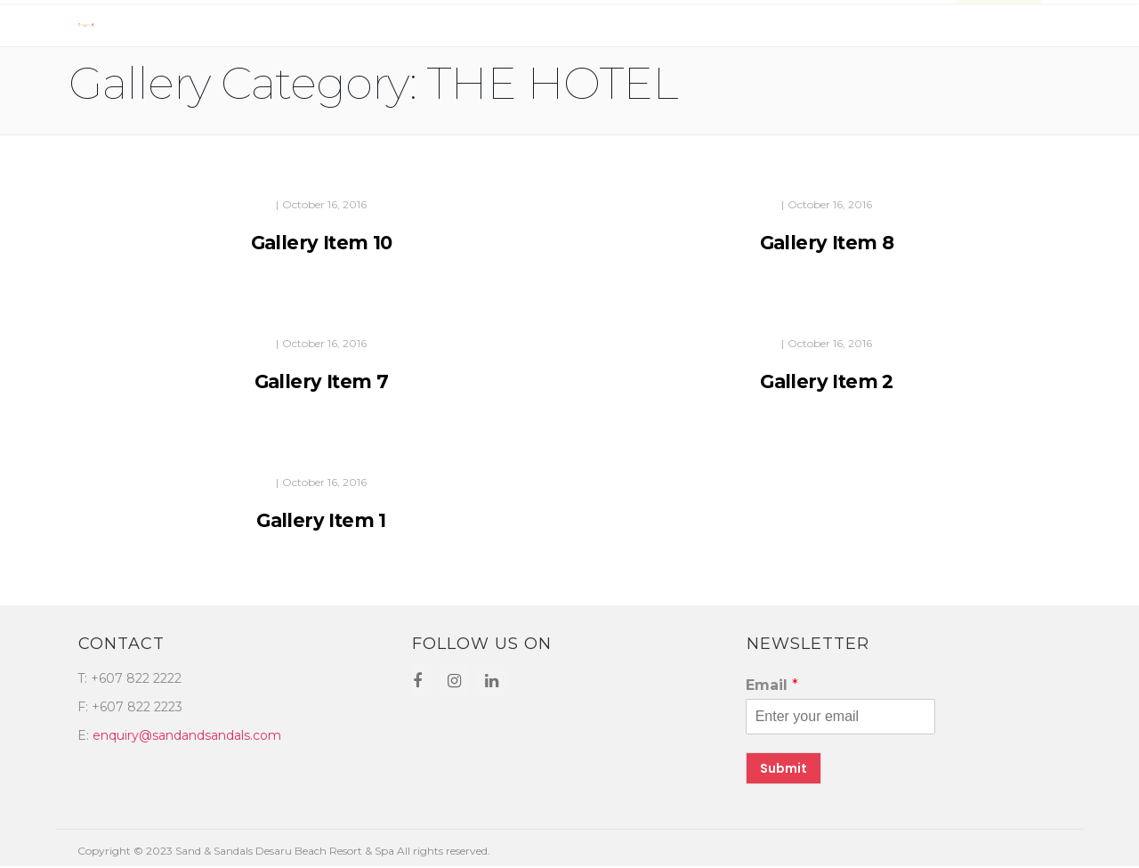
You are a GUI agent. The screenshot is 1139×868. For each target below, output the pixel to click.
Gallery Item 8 (827, 242)
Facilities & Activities (395, 28)
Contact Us (763, 28)
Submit (783, 768)
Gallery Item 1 (321, 520)
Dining (285, 28)
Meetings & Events (546, 28)
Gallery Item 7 (321, 381)
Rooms (225, 28)
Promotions (666, 28)
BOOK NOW (998, 28)
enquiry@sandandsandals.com (187, 735)
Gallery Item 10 (321, 242)
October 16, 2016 (324, 204)
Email (772, 685)
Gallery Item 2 (826, 381)
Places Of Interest (883, 28)
